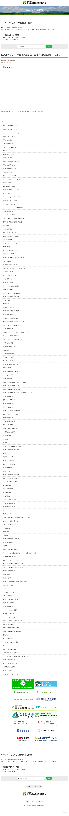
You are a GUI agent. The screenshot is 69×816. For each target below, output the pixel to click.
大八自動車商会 (7, 368)
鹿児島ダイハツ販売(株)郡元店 (11, 311)
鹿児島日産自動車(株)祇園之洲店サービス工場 (15, 581)
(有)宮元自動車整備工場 (9, 432)
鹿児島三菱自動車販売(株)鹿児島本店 (13, 410)
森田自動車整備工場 (8, 606)
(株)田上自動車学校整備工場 (10, 364)
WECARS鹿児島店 (8, 246)
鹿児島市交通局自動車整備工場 (11, 538)
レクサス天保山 (7, 261)
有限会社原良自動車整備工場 (10, 549)
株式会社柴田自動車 (8, 424)
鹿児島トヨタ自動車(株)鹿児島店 (11, 389)
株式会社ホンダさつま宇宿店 (10, 642)
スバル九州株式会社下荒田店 (10, 599)
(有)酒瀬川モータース (8, 592)
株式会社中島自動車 (8, 289)
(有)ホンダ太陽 (7, 513)
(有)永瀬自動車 (7, 528)
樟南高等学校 (6, 471)
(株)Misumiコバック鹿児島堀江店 (11, 286)
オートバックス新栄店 (9, 204)
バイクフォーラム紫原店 (9, 214)
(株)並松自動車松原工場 (9, 506)
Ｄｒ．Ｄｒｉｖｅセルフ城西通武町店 (13, 207)
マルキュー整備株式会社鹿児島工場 (12, 620)
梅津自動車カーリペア (9, 154)
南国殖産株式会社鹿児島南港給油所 (12, 222)
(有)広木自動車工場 (8, 343)
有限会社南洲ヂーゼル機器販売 (11, 161)
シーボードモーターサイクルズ (11, 243)
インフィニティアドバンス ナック (12, 133)
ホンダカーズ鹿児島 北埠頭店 (11, 521)
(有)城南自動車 (7, 485)
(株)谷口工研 (6, 439)
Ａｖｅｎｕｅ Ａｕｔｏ (9, 275)
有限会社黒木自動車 (8, 624)
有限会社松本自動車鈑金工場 (10, 125)
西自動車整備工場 (7, 578)
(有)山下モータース (8, 546)
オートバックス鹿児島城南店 (10, 481)
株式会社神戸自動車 (8, 229)
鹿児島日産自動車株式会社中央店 (12, 296)
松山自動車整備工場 (8, 396)
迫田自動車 (6, 350)
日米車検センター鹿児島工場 (10, 652)
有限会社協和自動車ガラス (10, 140)
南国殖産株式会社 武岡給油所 (11, 236)
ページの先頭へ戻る (35, 786)
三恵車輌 (5, 535)
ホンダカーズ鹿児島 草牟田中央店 (12, 371)
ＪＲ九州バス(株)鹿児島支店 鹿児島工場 (14, 268)
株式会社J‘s (6, 150)
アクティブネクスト (8, 193)
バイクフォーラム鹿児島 (9, 499)
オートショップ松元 (8, 407)
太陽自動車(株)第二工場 (9, 570)
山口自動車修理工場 (8, 403)
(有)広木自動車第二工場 (9, 346)
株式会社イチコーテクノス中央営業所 (13, 560)
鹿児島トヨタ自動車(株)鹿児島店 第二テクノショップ (17, 392)
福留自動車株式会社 (8, 378)
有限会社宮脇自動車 (8, 239)
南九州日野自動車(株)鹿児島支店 (11, 627)
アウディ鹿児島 (7, 182)
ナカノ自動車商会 (7, 638)
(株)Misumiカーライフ (8, 467)
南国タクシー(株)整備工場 (10, 663)
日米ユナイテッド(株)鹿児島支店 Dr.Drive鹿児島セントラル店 (19, 553)
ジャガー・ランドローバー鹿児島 (12, 179)
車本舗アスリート (7, 453)
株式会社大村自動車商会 (9, 649)
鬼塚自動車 (6, 303)
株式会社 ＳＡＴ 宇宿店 (10, 200)
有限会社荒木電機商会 (9, 165)
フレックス (6, 588)
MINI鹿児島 (6, 225)
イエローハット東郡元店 (9, 314)
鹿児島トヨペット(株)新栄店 (10, 428)
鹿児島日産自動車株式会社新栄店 (12, 449)
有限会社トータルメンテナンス (11, 129)
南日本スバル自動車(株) (9, 400)
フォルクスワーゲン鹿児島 (10, 610)
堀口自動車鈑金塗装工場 (9, 168)
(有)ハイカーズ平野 (8, 375)
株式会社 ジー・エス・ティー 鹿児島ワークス (16, 332)
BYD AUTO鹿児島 (8, 489)
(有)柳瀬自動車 (7, 492)
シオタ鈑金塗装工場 (8, 143)
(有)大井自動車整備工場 (9, 667)
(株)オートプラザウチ (8, 613)
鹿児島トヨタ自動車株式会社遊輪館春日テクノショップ (17, 517)
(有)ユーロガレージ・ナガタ (10, 674)
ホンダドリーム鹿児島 (9, 464)
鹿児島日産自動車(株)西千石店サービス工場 (14, 382)
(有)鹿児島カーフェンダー (10, 357)
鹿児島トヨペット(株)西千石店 (11, 385)
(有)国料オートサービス (9, 307)
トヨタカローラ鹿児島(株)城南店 (11, 293)
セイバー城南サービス (9, 300)
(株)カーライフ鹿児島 (8, 254)
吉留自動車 (6, 531)
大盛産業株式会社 (7, 172)
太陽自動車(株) (7, 574)
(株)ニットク (6, 645)
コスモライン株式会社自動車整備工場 (13, 567)
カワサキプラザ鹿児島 (9, 617)
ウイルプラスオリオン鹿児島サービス (13, 563)
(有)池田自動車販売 (8, 542)
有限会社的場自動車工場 (9, 147)
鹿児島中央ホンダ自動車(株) (10, 478)
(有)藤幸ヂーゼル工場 (8, 457)
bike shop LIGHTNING (9, 186)
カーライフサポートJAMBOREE (11, 197)
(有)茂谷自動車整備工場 (9, 556)
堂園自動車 (6, 635)
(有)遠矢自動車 (7, 435)
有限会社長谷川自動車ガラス (10, 136)
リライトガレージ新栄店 (9, 524)
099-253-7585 (8, 62)
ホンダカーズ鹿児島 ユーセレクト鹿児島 (13, 321)
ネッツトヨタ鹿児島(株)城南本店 (11, 474)
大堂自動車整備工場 (8, 211)
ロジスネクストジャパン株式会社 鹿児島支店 (15, 656)
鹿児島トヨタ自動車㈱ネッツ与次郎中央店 (14, 257)
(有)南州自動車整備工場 (9, 421)
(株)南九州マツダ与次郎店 (10, 264)
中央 (3, 121)
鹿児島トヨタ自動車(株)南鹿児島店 (12, 631)
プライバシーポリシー (31, 801)
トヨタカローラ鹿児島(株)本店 (11, 325)
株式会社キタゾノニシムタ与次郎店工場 (13, 218)
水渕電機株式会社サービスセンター (12, 190)
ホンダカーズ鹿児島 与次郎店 (11, 250)
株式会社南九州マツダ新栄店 (10, 414)
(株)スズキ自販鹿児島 (8, 460)
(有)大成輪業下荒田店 (8, 603)
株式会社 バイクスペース (10, 585)
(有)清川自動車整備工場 (9, 503)
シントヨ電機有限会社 (9, 595)
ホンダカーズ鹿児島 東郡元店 (11, 336)
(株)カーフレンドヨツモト (10, 510)
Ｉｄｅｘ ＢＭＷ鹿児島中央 (10, 175)
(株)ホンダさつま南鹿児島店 (10, 318)
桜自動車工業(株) (7, 670)
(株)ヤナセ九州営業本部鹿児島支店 (12, 446)
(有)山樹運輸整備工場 (8, 353)
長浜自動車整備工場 (8, 328)
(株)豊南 (5, 442)
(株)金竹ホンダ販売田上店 (10, 360)
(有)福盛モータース (8, 271)
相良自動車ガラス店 (8, 157)
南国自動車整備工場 (8, 417)
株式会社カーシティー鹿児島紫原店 (12, 339)
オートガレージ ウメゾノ (10, 232)
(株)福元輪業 (6, 496)
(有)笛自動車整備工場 (8, 282)
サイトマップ (40, 801)
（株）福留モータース (9, 279)
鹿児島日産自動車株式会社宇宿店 (12, 659)
